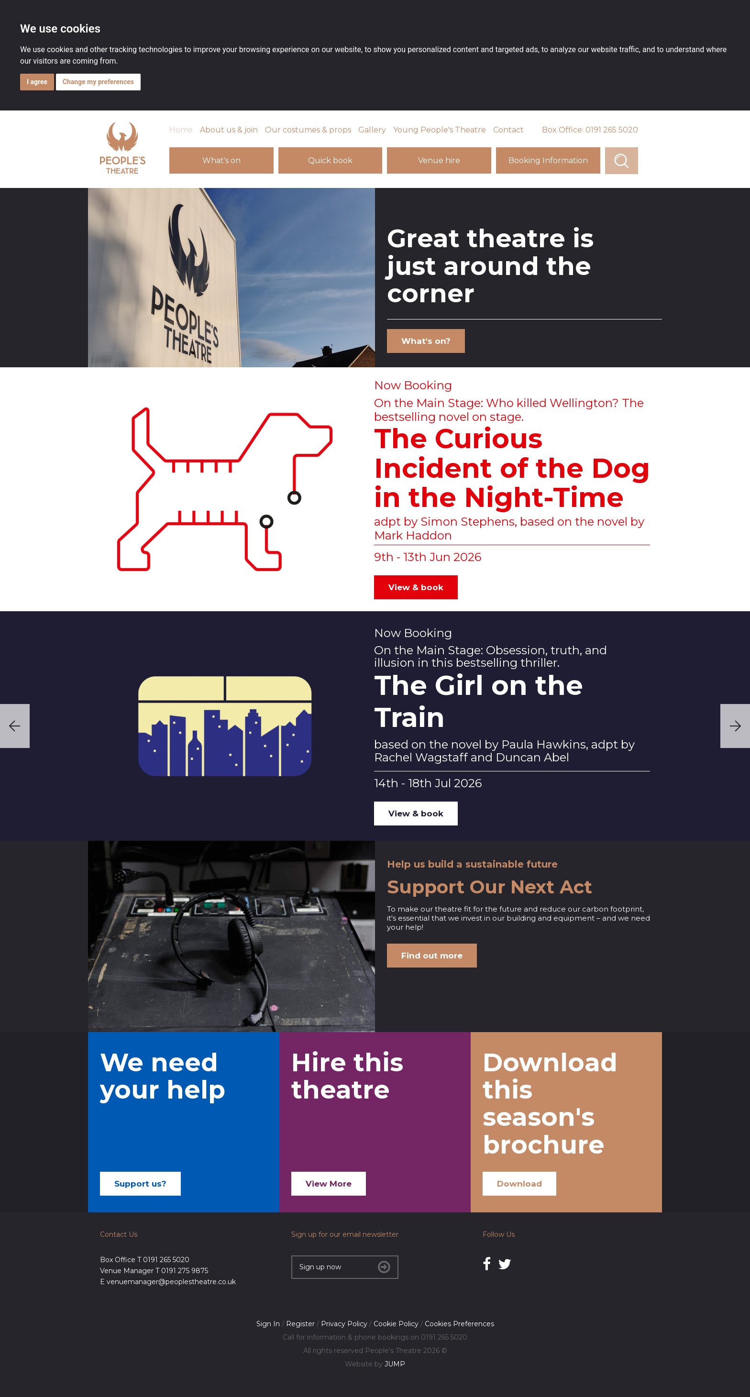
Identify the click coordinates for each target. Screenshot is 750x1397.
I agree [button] (37, 82)
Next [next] (735, 726)
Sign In (268, 1324)
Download (519, 1183)
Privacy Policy (344, 1324)
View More (329, 1183)
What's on (221, 160)
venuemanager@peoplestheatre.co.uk (171, 1281)
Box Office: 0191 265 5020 (590, 129)
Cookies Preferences (459, 1324)
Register (300, 1324)
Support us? (140, 1183)
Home (181, 129)
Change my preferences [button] (98, 82)
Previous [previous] (15, 726)
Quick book (330, 160)
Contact (508, 129)
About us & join (229, 129)
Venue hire (439, 160)
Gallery (372, 129)
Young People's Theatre (439, 129)
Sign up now (344, 1267)
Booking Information (548, 160)
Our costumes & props (308, 129)
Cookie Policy (396, 1324)
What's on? (426, 341)
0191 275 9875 (184, 1270)
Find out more (432, 955)
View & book (415, 587)
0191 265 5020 (166, 1259)
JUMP (395, 1364)
